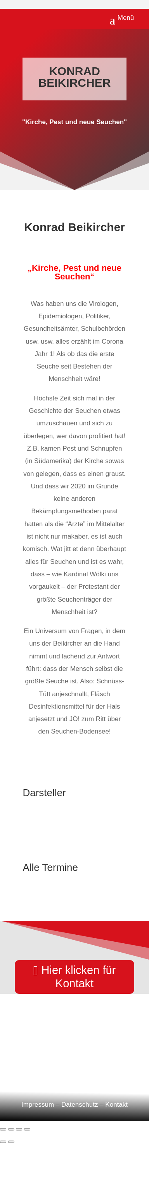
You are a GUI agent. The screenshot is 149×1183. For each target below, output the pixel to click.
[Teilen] (19, 1129)
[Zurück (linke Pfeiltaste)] (3, 1142)
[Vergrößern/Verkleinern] (3, 1129)
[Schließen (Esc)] (27, 1129)
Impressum (37, 1104)
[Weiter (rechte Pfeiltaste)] (11, 1142)
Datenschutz (79, 1104)
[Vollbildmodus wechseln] (11, 1129)
